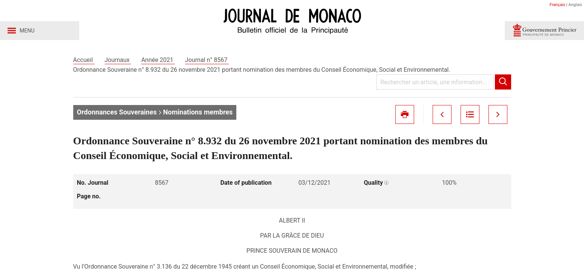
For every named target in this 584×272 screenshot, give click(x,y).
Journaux (118, 59)
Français (558, 4)
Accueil (83, 59)
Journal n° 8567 (207, 59)
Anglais (575, 4)
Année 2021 (158, 59)
